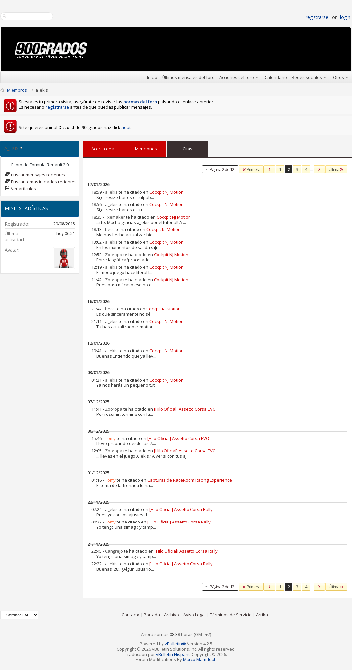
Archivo (171, 615)
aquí (125, 127)
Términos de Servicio (231, 615)
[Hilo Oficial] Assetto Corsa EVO (185, 409)
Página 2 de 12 (219, 169)
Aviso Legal (194, 615)
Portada (152, 615)
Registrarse (317, 17)
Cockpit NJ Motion (166, 192)
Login (345, 17)
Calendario (276, 77)
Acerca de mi (104, 149)
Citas (187, 147)
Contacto (130, 615)
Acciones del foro (236, 77)
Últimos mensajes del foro (188, 77)
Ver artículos (20, 189)
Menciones (146, 147)
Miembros (17, 90)
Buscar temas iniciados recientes (41, 182)
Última (336, 169)
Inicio (152, 77)
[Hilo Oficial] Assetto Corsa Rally (181, 509)
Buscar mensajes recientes (35, 175)
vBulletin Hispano (173, 654)
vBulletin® (175, 644)
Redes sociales (307, 77)
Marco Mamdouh (200, 659)
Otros (338, 77)
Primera (251, 169)
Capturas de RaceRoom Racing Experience (189, 480)
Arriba (262, 615)
